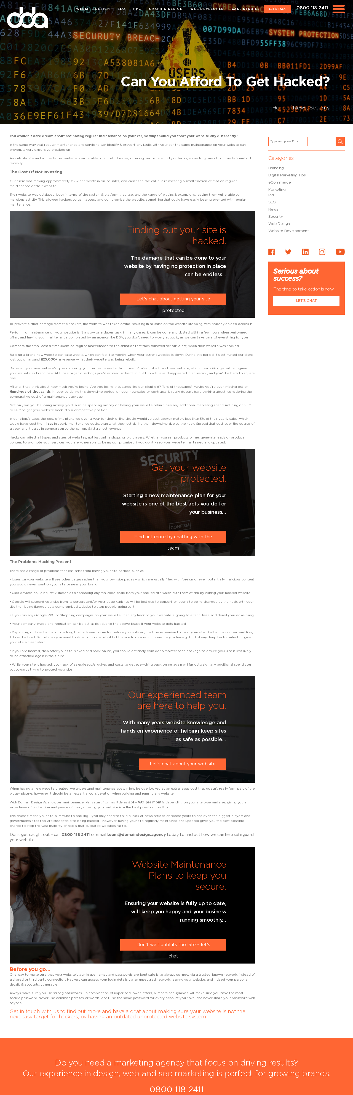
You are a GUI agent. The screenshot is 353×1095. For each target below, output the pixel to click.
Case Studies (246, 8)
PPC (137, 8)
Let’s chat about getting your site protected (173, 301)
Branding (276, 168)
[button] (340, 141)
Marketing (277, 190)
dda (27, 17)
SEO (121, 8)
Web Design (279, 224)
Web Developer (207, 8)
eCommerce (279, 182)
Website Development (288, 231)
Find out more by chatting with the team (173, 539)
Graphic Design (166, 8)
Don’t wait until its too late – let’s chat (173, 947)
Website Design (93, 8)
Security (319, 108)
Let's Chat (306, 301)
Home (280, 108)
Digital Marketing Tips (287, 175)
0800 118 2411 (312, 8)
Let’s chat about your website (183, 764)
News (300, 108)
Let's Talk (277, 8)
